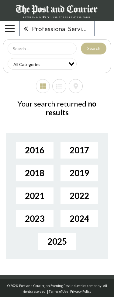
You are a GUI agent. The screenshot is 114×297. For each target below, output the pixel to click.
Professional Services (61, 28)
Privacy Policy (81, 291)
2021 (34, 195)
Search (93, 48)
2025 (57, 241)
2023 (34, 218)
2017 (79, 150)
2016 (34, 150)
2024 (79, 218)
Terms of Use (58, 291)
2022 (79, 195)
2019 (79, 173)
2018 (34, 173)
